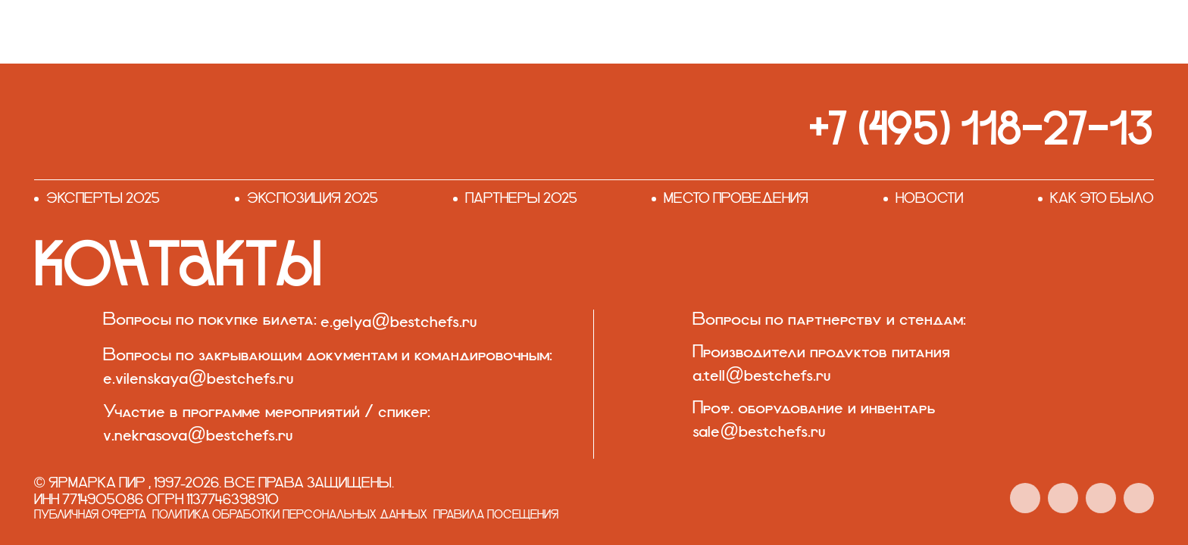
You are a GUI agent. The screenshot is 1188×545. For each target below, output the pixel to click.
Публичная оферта (90, 515)
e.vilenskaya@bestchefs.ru (198, 378)
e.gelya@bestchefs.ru (398, 322)
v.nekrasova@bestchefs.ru (197, 435)
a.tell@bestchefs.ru (761, 375)
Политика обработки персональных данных (289, 515)
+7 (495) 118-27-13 (981, 128)
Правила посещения (495, 515)
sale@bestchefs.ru (758, 431)
